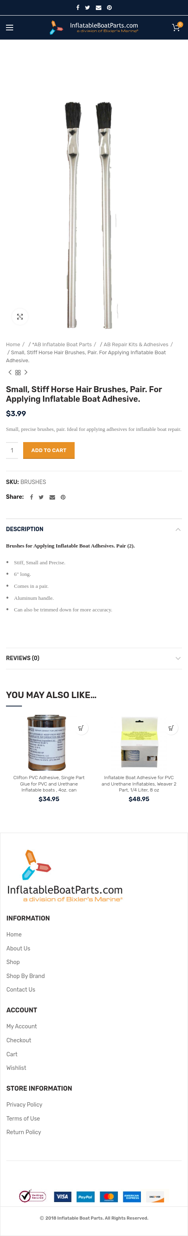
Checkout (18, 1040)
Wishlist (16, 1068)
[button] (81, 728)
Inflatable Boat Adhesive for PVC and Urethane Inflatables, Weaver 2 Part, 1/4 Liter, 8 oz (139, 784)
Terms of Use (23, 1118)
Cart (12, 1054)
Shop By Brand (25, 976)
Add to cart (48, 450)
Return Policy (23, 1132)
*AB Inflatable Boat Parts (61, 344)
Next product (26, 372)
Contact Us (20, 989)
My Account (21, 1026)
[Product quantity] (12, 450)
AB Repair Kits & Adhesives (136, 344)
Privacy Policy (24, 1104)
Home (13, 344)
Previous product (10, 372)
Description (25, 529)
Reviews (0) (23, 658)
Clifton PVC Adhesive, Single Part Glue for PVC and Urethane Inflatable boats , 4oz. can (49, 784)
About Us (18, 948)
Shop (13, 962)
